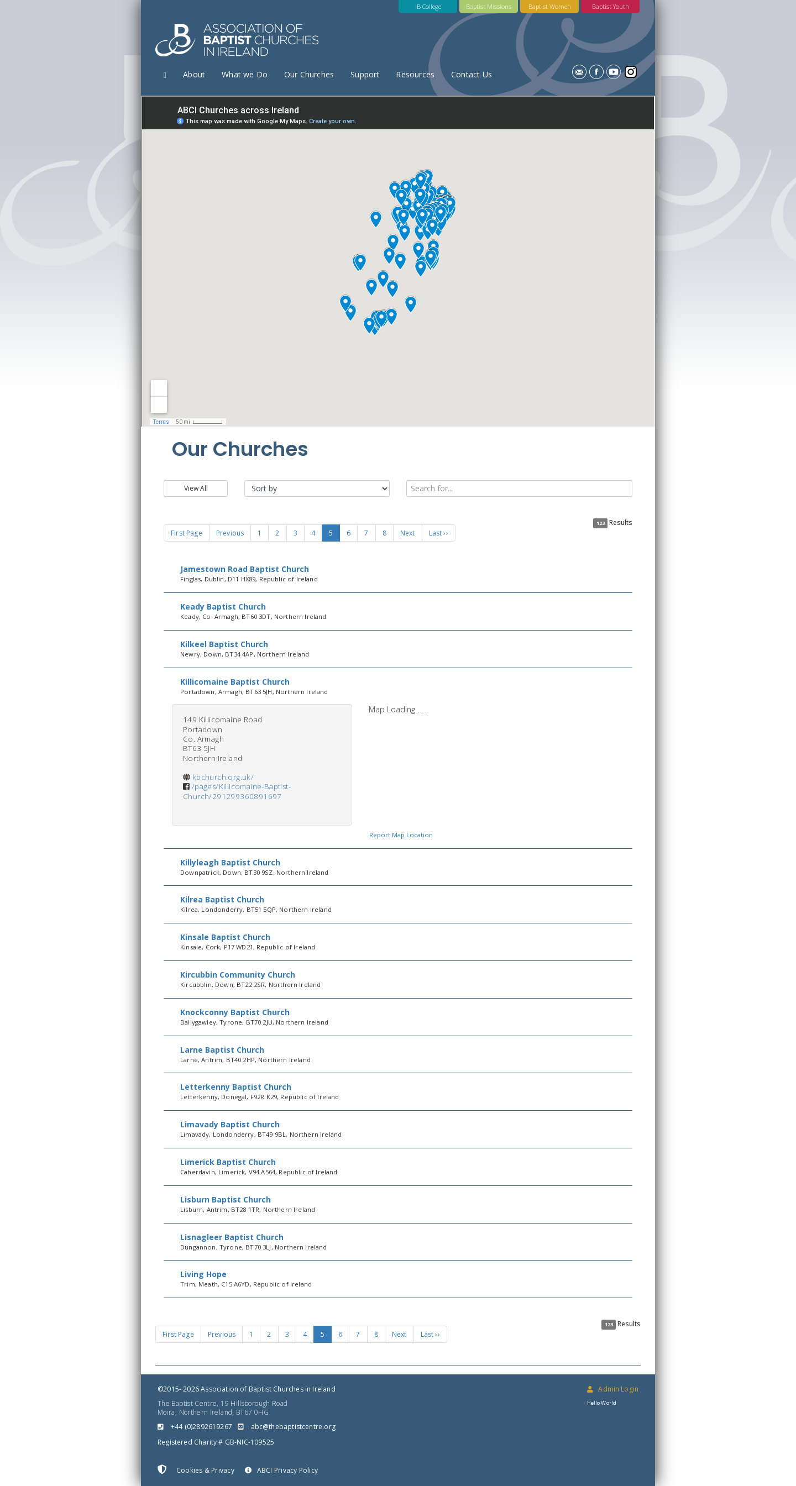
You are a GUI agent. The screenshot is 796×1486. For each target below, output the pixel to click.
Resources (415, 74)
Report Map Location (401, 835)
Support (364, 74)
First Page (186, 533)
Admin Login (612, 1389)
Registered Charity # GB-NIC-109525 (216, 1442)
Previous (230, 533)
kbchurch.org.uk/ (223, 777)
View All (196, 488)
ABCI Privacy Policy (281, 1470)
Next (407, 533)
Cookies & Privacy (196, 1470)
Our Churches (309, 74)
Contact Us (471, 74)
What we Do (245, 74)
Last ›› (438, 533)
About (194, 74)
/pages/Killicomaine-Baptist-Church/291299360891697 (237, 791)
